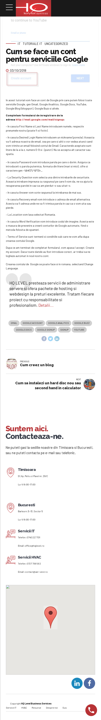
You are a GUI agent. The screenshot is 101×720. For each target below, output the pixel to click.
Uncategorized (56, 43)
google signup (46, 330)
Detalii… (46, 305)
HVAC (24, 708)
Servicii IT (11, 708)
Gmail (14, 323)
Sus (64, 708)
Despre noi (52, 708)
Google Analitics (58, 323)
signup (64, 330)
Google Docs (24, 330)
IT (19, 43)
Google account (33, 323)
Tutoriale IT (32, 43)
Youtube (79, 330)
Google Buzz (82, 323)
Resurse (36, 708)
